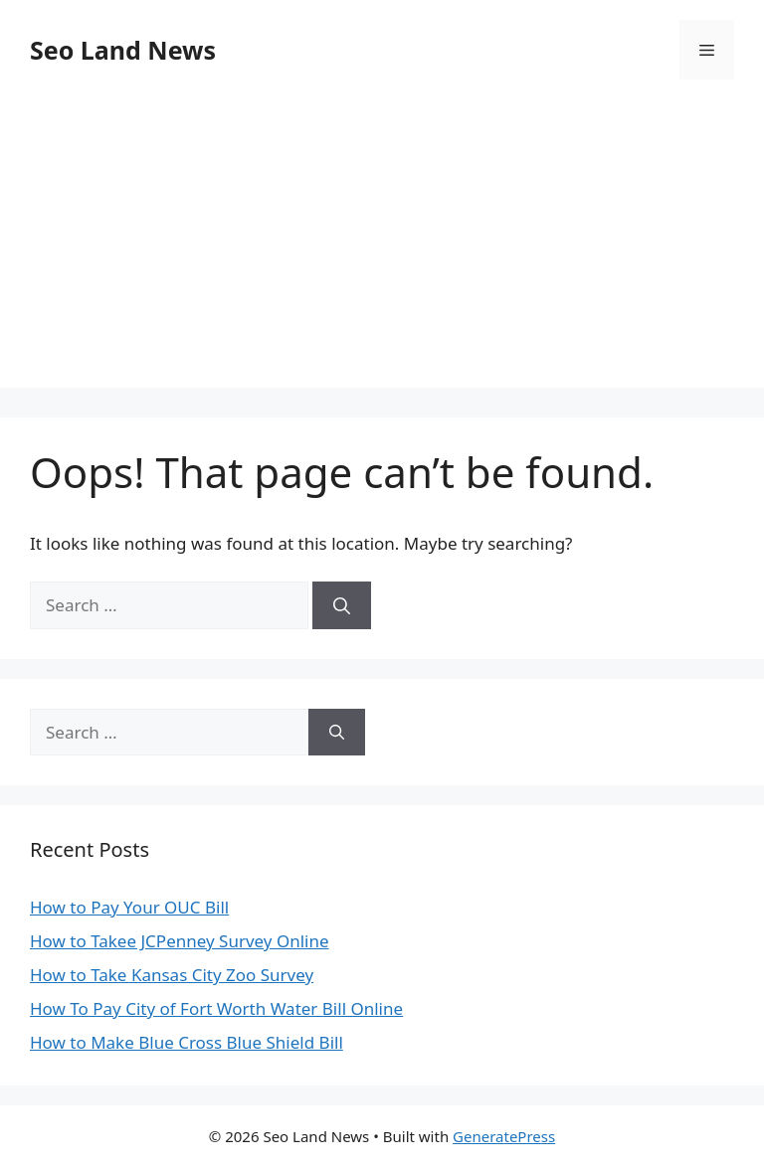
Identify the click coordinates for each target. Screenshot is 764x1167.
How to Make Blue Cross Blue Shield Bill (186, 1042)
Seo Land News (123, 50)
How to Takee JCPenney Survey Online (179, 940)
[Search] (341, 605)
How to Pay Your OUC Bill (129, 907)
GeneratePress (504, 1136)
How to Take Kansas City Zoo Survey (171, 974)
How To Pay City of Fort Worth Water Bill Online (216, 1008)
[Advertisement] (382, 248)
